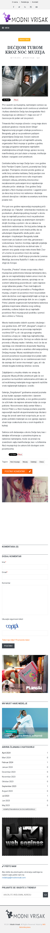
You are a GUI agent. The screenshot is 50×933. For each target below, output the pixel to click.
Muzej (25, 462)
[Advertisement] (25, 521)
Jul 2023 (5, 796)
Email (5, 572)
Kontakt (35, 2)
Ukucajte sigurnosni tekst (12, 619)
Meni (7, 28)
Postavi (8, 646)
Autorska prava (24, 927)
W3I (44, 924)
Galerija (33, 462)
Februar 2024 (7, 762)
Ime (4, 562)
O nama (15, 2)
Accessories (11, 731)
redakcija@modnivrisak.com (14, 878)
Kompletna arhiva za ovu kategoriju (19, 809)
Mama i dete (24, 39)
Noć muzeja (15, 462)
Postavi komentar (18, 471)
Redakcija (25, 2)
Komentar (6, 583)
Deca (42, 462)
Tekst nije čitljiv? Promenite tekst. (16, 640)
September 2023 (9, 786)
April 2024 (6, 753)
